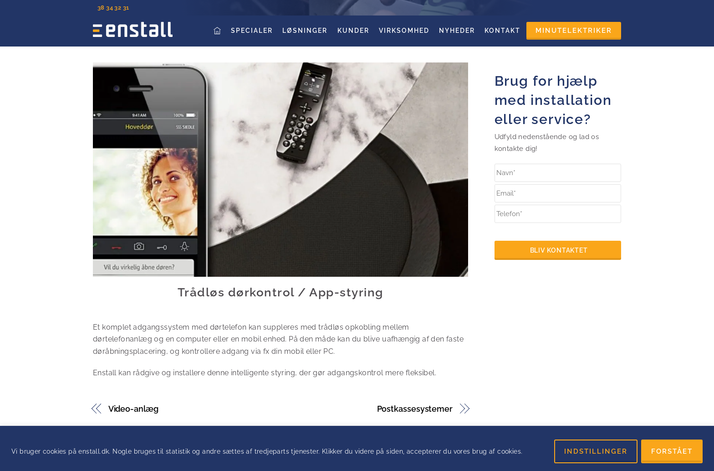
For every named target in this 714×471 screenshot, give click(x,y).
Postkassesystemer (415, 409)
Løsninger (304, 30)
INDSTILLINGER (595, 451)
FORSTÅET (672, 451)
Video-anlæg (133, 409)
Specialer (252, 30)
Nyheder (457, 30)
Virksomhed (404, 30)
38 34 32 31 (113, 7)
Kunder (353, 30)
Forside (218, 30)
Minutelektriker (574, 30)
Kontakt (502, 30)
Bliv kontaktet (559, 250)
